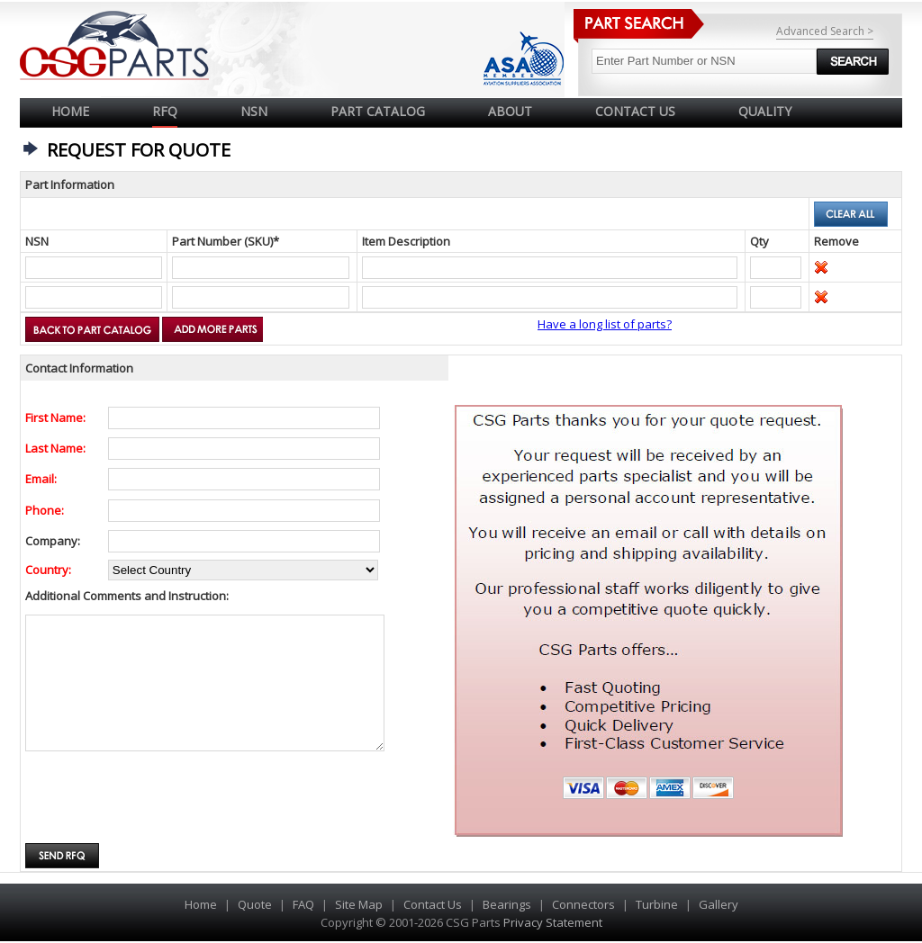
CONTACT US (635, 111)
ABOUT (510, 111)
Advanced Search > (824, 31)
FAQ (303, 904)
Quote (255, 904)
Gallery (718, 904)
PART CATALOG (377, 111)
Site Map (359, 904)
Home (70, 111)
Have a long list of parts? (605, 324)
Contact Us (432, 904)
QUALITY (764, 111)
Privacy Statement (551, 922)
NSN (253, 111)
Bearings (507, 904)
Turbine (657, 904)
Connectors (583, 904)
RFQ (164, 111)
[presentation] (162, 799)
